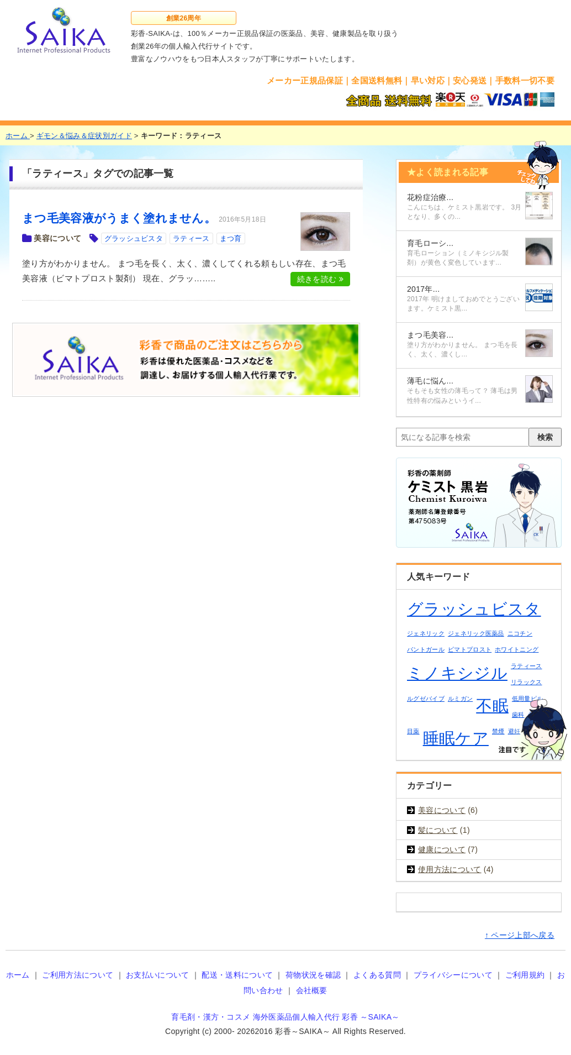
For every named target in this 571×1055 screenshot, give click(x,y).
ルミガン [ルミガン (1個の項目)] (460, 698)
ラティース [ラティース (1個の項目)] (526, 666)
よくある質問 (377, 974)
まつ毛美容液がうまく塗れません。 (119, 218)
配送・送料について (237, 974)
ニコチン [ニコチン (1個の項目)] (519, 633)
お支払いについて (157, 974)
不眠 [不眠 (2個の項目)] (492, 705)
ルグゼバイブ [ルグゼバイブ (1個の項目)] (426, 698)
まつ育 (231, 238)
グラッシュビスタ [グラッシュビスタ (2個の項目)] (474, 609)
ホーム (18, 974)
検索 (545, 437)
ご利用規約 (525, 974)
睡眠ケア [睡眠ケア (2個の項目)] (456, 738)
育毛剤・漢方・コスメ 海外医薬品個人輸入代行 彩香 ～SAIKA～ (285, 1016)
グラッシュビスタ (133, 238)
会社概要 (311, 990)
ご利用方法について (77, 974)
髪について (438, 830)
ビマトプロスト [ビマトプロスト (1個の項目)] (469, 649)
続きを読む (320, 279)
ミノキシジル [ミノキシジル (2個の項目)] (457, 673)
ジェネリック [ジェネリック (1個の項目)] (426, 633)
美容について (57, 238)
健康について (442, 849)
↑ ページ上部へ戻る (519, 935)
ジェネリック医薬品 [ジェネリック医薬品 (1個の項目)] (476, 633)
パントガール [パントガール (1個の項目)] (426, 649)
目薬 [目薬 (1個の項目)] (413, 731)
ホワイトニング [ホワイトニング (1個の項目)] (516, 649)
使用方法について (450, 869)
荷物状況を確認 (313, 974)
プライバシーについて (453, 974)
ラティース (191, 238)
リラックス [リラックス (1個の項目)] (526, 682)
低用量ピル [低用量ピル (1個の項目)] (527, 698)
